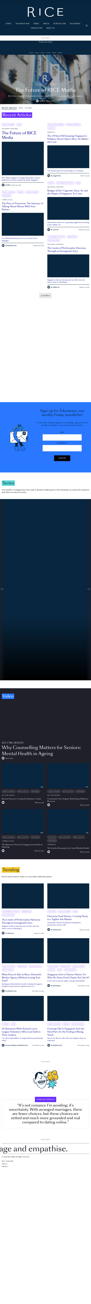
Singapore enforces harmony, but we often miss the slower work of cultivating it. (66, 281)
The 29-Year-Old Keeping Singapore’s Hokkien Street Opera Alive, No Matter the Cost (68, 139)
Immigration (72, 237)
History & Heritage (73, 124)
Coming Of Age (7, 200)
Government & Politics (65, 183)
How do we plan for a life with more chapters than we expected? (66, 1040)
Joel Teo (56, 230)
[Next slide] (88, 79)
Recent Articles (9, 108)
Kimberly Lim (12, 245)
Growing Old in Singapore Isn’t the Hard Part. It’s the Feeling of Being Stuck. (65, 1031)
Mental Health (23, 791)
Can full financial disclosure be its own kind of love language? (19, 240)
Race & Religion (53, 240)
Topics (8, 24)
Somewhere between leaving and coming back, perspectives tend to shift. (64, 924)
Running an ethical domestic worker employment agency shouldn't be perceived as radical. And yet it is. (22, 985)
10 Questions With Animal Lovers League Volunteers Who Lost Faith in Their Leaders (21, 1031)
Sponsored (7, 195)
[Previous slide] (2, 79)
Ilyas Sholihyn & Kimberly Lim (17, 1045)
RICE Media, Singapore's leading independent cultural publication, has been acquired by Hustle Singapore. (21, 179)
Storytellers (59, 24)
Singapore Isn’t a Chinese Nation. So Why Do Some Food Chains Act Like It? (68, 976)
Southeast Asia (22, 24)
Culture (28, 108)
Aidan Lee (56, 287)
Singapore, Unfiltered (10, 129)
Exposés (5, 1024)
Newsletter (36, 28)
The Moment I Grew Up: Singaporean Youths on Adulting (22, 845)
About (4, 1164)
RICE (43, 101)
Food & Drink (53, 966)
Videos (46, 24)
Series (36, 24)
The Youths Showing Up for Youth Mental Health (68, 848)
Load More (45, 295)
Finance (51, 183)
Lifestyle (51, 128)
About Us (50, 28)
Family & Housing (9, 192)
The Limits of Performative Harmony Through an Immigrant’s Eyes (66, 249)
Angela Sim (57, 176)
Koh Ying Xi (57, 986)
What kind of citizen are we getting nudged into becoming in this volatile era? (68, 224)
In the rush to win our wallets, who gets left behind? (66, 981)
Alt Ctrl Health (12, 742)
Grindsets (51, 132)
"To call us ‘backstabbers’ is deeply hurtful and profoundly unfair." (22, 1040)
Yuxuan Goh (57, 930)
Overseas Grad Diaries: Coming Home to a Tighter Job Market (67, 918)
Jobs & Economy (42, 84)
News (53, 84)
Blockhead (75, 24)
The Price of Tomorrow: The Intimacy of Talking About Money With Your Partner (22, 206)
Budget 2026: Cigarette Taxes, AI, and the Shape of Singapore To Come (67, 192)
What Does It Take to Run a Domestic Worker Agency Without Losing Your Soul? (21, 977)
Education (52, 837)
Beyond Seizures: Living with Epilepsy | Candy (21, 799)
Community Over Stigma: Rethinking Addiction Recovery (67, 800)
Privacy (5, 1167)
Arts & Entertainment (56, 124)
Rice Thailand (7, 1161)
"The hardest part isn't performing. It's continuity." (65, 171)
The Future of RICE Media (19, 135)
